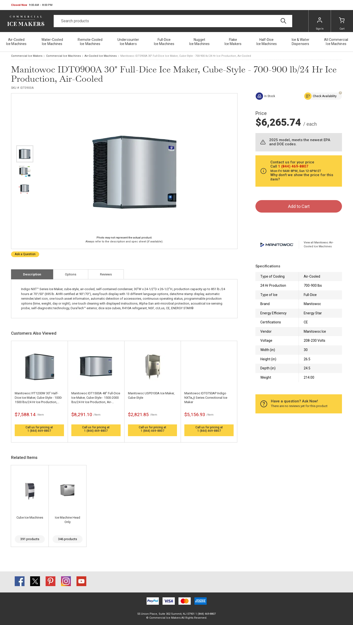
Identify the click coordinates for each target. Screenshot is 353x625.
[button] (31, 5)
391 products (29, 539)
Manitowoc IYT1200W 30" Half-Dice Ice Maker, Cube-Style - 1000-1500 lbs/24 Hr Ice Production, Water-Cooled (38, 397)
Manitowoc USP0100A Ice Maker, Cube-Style (151, 395)
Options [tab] (70, 274)
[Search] (173, 21)
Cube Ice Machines (29, 517)
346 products (67, 539)
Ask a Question (25, 254)
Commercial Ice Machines (63, 55)
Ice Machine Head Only (67, 520)
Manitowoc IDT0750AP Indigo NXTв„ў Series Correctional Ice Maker (205, 397)
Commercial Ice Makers (26, 55)
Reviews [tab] (106, 274)
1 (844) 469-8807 (39, 430)
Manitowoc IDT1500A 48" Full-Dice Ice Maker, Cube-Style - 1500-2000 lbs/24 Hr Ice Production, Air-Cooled (95, 397)
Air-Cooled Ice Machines (101, 55)
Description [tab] (32, 274)
